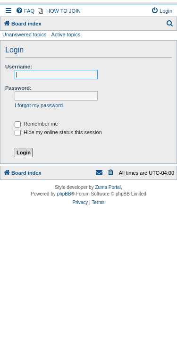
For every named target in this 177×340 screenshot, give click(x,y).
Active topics (66, 34)
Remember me (36, 124)
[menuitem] (25, 11)
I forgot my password (39, 105)
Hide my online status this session (58, 132)
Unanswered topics (24, 34)
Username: (18, 66)
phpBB (64, 193)
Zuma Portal (107, 187)
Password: (18, 88)
